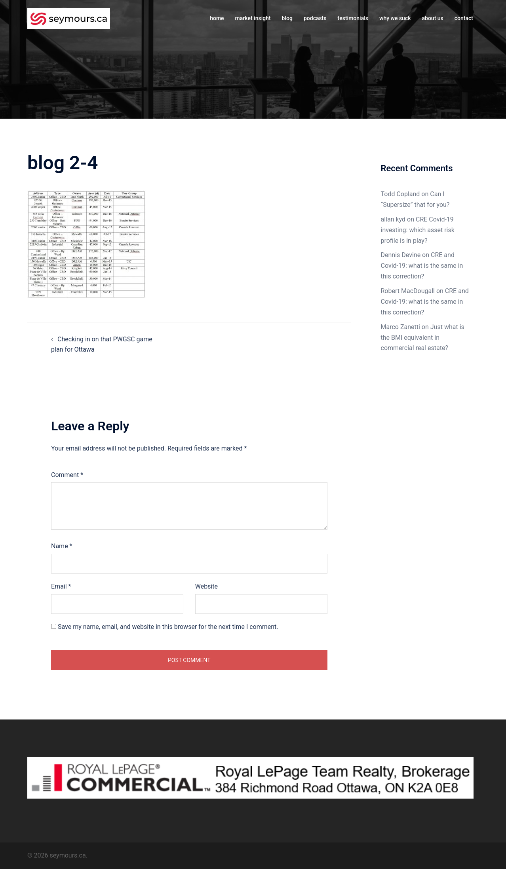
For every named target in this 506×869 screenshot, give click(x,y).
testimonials (353, 18)
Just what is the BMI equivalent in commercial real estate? (422, 337)
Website (206, 586)
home (217, 18)
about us (432, 18)
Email (61, 586)
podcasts (315, 18)
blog (287, 18)
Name (61, 546)
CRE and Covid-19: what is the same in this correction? (422, 265)
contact (464, 18)
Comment (67, 475)
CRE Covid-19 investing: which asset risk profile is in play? (418, 230)
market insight (253, 18)
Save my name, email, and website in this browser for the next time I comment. (168, 626)
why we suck (395, 18)
